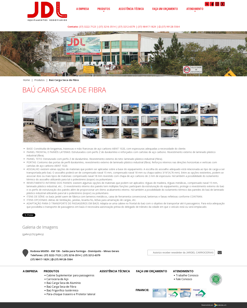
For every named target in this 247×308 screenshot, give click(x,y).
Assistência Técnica (131, 9)
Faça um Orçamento (165, 9)
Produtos (103, 9)
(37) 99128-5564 (169, 26)
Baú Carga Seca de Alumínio (63, 283)
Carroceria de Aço (57, 279)
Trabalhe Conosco (187, 275)
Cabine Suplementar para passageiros (70, 275)
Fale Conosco (184, 279)
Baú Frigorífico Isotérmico (62, 290)
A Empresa (82, 9)
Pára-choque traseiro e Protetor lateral (70, 294)
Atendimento (194, 9)
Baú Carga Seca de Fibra (61, 286)
